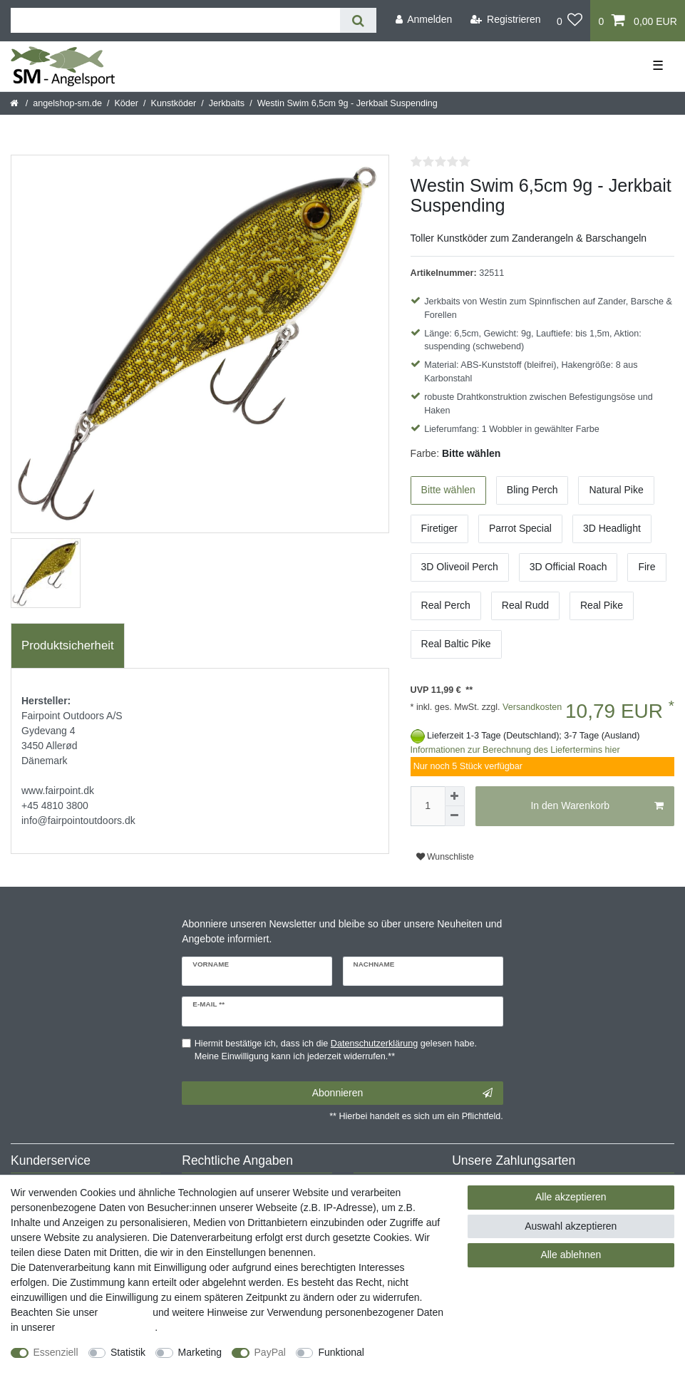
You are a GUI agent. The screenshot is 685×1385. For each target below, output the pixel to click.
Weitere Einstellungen (59, 1367)
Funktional (341, 1352)
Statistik (127, 1352)
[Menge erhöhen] (455, 796)
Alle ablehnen (570, 1254)
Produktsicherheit (67, 645)
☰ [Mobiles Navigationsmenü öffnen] (658, 65)
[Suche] (358, 20)
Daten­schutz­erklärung (106, 1327)
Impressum (125, 1312)
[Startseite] (15, 103)
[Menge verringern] (455, 816)
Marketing (200, 1352)
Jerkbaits (226, 103)
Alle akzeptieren (571, 1197)
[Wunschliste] (570, 20)
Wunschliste (445, 857)
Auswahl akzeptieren (571, 1226)
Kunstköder (174, 103)
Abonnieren (402, 1093)
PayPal (270, 1352)
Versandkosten (531, 707)
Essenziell (56, 1352)
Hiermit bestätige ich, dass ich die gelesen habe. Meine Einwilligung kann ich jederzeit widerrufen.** (336, 1050)
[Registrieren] (506, 19)
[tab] (68, 646)
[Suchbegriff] (175, 20)
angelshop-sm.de (67, 103)
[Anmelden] (423, 19)
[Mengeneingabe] (428, 806)
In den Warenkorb (597, 806)
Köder (126, 103)
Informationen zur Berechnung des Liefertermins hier (515, 750)
